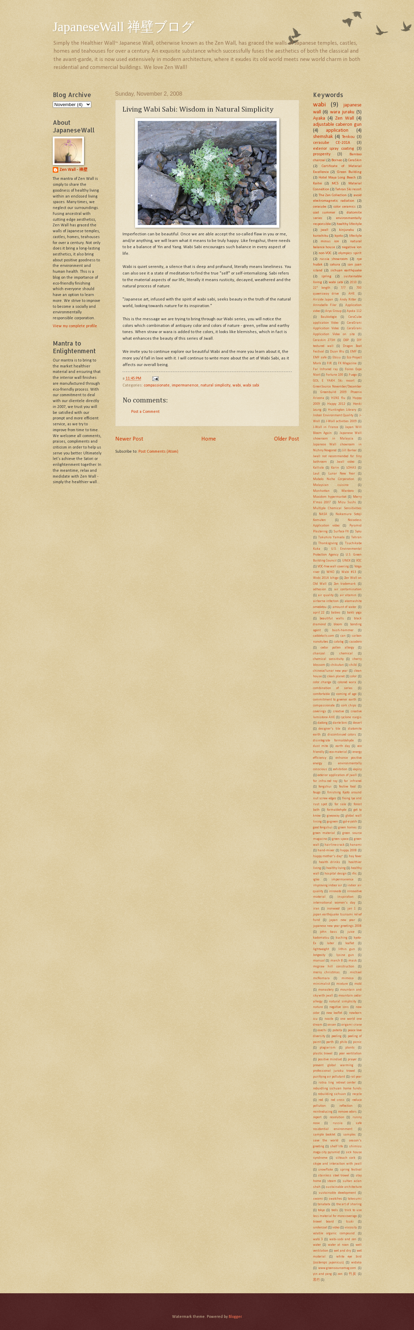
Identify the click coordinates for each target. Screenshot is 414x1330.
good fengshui (323, 827)
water (317, 1244)
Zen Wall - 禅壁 (73, 170)
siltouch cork (346, 1157)
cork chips (348, 705)
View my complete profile (75, 326)
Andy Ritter (348, 299)
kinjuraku (346, 230)
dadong (323, 722)
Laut (316, 473)
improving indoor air (327, 885)
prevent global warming (333, 1065)
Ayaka (319, 118)
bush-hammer (343, 630)
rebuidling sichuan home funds (337, 1088)
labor (330, 943)
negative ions (338, 1007)
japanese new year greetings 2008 (337, 926)
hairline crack (334, 844)
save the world (325, 1140)
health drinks (329, 862)
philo (343, 1042)
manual (319, 960)
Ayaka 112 (354, 311)
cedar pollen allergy (337, 647)
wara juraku (342, 112)
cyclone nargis (351, 717)
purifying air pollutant (329, 1076)
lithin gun (346, 949)
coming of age (346, 694)
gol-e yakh (350, 821)
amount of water (344, 607)
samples (349, 1134)
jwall (324, 230)
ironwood (333, 908)
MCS (335, 183)
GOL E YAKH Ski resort (333, 380)
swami (318, 1198)
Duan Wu (337, 351)
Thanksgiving (328, 543)
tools (334, 1210)
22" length (322, 287)
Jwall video (345, 461)
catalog (339, 641)
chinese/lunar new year (330, 670)
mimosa (347, 978)
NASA (323, 514)
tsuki (350, 1221)
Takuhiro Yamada (331, 537)
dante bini (340, 722)
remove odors (347, 1111)
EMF (353, 351)
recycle (357, 1094)
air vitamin (348, 595)
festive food (347, 786)
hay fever (355, 856)
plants (350, 1047)
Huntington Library (342, 409)
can (343, 635)
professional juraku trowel (334, 1070)
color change (322, 682)
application (337, 130)
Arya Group (333, 311)
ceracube (319, 207)
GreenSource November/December (337, 386)
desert (357, 722)
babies (335, 612)
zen (340, 1274)
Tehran (356, 537)
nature (318, 1007)
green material (324, 833)
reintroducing (322, 1111)
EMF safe (320, 357)
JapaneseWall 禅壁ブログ (123, 26)
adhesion (319, 589)
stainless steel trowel (333, 1175)
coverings (319, 711)
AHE (351, 293)
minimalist (321, 983)
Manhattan (321, 491)
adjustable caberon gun (337, 124)
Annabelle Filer (325, 305)
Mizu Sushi (347, 502)
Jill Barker (349, 450)
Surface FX (341, 531)
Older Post (286, 439)
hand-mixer (326, 850)
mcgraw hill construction (333, 966)
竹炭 (352, 1274)
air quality (325, 595)
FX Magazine (347, 363)
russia (338, 1123)
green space (340, 839)
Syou (358, 531)
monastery (325, 989)
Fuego (353, 374)
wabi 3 (318, 1239)
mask (352, 960)
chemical (346, 653)
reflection (346, 1105)
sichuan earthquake (346, 270)
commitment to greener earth (334, 699)
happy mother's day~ (328, 856)
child (353, 665)
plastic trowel (323, 1053)
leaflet (349, 943)
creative (338, 711)
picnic (357, 1042)
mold (358, 983)
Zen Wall (344, 118)
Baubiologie (329, 317)
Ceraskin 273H (324, 340)
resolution (337, 1117)
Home (208, 439)
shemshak (323, 136)
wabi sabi (251, 385)
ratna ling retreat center (337, 1082)
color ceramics (344, 207)
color (353, 676)
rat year (355, 1076)
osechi (322, 1030)
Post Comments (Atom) (158, 452)
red (321, 1100)
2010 (353, 282)
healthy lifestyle (349, 224)
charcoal (319, 653)
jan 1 (351, 908)
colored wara (347, 682)
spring (326, 276)
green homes (347, 827)
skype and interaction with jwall (337, 1163)
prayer (352, 1059)
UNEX (346, 560)
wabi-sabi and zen (342, 1239)
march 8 (336, 960)
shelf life (336, 1146)
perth (330, 1042)
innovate (335, 891)
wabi (237, 385)
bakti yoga (354, 612)
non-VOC (325, 253)
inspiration (345, 896)
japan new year (342, 920)
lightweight (321, 949)
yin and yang (322, 1274)
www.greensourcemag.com (337, 1268)
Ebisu (336, 357)
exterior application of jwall (337, 775)
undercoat (320, 1227)
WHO (330, 572)
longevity (319, 955)
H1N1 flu (338, 398)
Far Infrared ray (325, 369)
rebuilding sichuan (332, 1094)
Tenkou (348, 137)
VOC (359, 560)
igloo (316, 879)
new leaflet (334, 1013)
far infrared (352, 781)
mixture (342, 983)
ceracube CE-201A (331, 143)
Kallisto (318, 467)
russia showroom (334, 259)
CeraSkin (355, 160)
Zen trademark (345, 583)
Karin (335, 467)
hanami (356, 844)
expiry (357, 769)
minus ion (330, 241)
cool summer (324, 213)
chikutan (337, 665)
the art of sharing (349, 1204)
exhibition (340, 769)
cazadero (355, 641)
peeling (336, 1036)
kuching (341, 937)
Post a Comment (145, 412)
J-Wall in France (325, 427)
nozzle (328, 1018)
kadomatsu (321, 937)
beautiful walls (332, 618)
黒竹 (316, 1279)
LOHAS (351, 467)
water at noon (338, 1244)
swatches (335, 1198)
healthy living (336, 868)
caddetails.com (323, 635)
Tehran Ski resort (348, 189)
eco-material (338, 752)
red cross (338, 1100)
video (335, 1227)
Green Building (349, 172)
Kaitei (317, 183)
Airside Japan (323, 299)
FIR (329, 363)
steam (331, 1181)
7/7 (343, 287)
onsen (332, 1024)
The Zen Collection (333, 195)
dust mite (320, 746)
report (317, 1117)
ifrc (354, 873)
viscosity (351, 1227)
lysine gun (345, 955)
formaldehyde (336, 809)
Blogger (235, 1317)
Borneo (336, 160)
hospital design (335, 873)
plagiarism (328, 1047)
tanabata (324, 1204)
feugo (316, 792)
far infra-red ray (325, 781)
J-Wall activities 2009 (341, 421)
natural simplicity (215, 385)
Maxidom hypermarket (329, 496)
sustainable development (337, 1192)
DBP (346, 340)
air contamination (348, 589)
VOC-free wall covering (333, 566)
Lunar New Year (341, 473)
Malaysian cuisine (331, 485)
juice (350, 931)
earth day (343, 746)
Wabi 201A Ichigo (325, 578)
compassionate (157, 385)
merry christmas (326, 972)
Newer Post (129, 439)
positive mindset (330, 1059)
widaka (356, 1262)
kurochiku (320, 236)
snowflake (325, 1169)
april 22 (319, 612)
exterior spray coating (333, 149)
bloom (337, 624)
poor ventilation (350, 1053)
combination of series (333, 688)
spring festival (351, 1169)
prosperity (321, 154)
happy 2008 (348, 850)
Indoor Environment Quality (333, 415)
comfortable (321, 694)
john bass (328, 931)
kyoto (339, 236)
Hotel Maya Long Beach (337, 178)
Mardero (347, 491)
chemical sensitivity (328, 659)
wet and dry (342, 1250)
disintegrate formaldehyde (333, 740)
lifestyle (355, 236)
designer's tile (329, 728)
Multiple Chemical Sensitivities (337, 508)
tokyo (321, 1210)
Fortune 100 (334, 374)
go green (332, 821)
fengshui (325, 786)
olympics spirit (350, 253)
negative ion (352, 247)
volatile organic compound (334, 1233)
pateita (337, 1030)
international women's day (334, 902)
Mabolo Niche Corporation (334, 479)
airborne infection (326, 601)
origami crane (351, 1024)
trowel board (323, 1221)
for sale (340, 804)
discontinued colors (342, 734)
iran (316, 908)
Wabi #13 (348, 572)
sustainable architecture (343, 1187)
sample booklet (324, 1134)
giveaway (333, 815)
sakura (335, 265)
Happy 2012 (336, 404)
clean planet (336, 676)
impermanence (185, 385)
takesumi (355, 1198)
